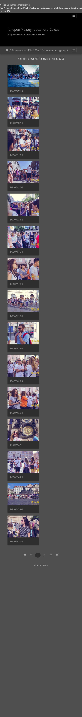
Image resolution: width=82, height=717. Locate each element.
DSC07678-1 (16, 534)
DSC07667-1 (16, 466)
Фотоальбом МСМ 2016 (25, 50)
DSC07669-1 (16, 500)
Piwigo (44, 592)
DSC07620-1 (16, 194)
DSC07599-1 (16, 92)
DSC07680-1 (16, 568)
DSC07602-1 (16, 126)
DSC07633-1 (16, 262)
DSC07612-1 (16, 160)
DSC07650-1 (16, 330)
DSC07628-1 (16, 228)
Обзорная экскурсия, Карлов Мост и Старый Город (57, 50)
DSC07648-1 (16, 296)
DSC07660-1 (16, 432)
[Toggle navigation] (74, 16)
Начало (7, 50)
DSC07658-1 (16, 398)
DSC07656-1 (16, 364)
